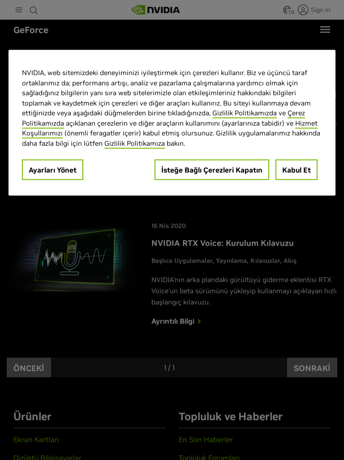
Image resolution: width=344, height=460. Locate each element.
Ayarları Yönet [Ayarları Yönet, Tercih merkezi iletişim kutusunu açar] (53, 169)
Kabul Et (296, 169)
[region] (172, 123)
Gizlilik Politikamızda (244, 113)
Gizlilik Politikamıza (134, 143)
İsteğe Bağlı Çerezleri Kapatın (211, 169)
